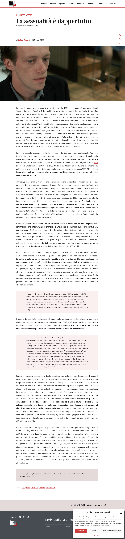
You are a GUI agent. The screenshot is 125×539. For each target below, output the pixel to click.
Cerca (112, 3)
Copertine (101, 3)
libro (96, 162)
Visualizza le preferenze (111, 531)
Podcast (91, 3)
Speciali (62, 3)
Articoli (53, 3)
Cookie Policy (97, 535)
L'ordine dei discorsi (24, 15)
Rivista (44, 3)
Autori (71, 3)
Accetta (80, 531)
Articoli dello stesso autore (89, 505)
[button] (121, 512)
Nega (94, 531)
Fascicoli (80, 3)
